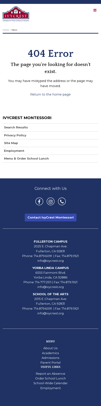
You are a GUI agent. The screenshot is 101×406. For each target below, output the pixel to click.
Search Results (16, 127)
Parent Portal (50, 362)
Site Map (11, 143)
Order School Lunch (50, 378)
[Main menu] (95, 10)
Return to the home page (50, 94)
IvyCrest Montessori (27, 117)
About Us (50, 348)
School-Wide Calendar (50, 383)
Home (6, 29)
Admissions (50, 358)
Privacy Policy (15, 135)
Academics (50, 353)
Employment (14, 151)
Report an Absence (50, 373)
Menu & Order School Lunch (26, 158)
